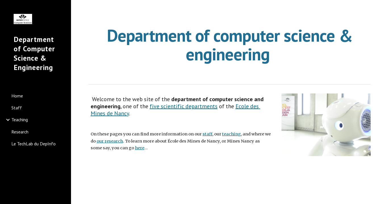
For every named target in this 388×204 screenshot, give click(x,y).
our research (110, 141)
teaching (231, 134)
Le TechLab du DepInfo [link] (33, 143)
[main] (229, 45)
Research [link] (19, 132)
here (139, 147)
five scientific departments (184, 106)
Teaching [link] (19, 119)
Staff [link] (16, 107)
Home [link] (17, 96)
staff (207, 134)
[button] (381, 8)
